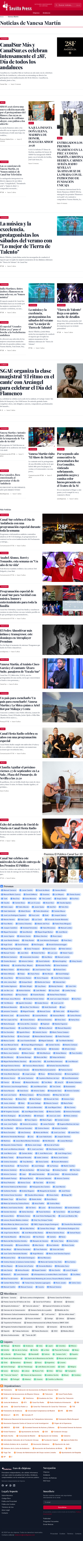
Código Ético (6, 1498)
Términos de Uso (8, 1507)
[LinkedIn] (14, 1485)
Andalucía (46, 13)
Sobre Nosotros (7, 1495)
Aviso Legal (6, 1510)
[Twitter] (6, 1485)
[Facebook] (3, 1485)
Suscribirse (62, 1507)
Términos (70, 1534)
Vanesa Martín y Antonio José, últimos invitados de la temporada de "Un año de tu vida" (12, 437)
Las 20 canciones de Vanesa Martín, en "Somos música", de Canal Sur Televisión (11, 170)
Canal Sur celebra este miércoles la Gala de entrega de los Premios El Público (20, 861)
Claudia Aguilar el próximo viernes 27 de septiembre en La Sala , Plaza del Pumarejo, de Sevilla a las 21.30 (19, 772)
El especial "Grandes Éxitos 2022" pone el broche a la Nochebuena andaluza (12, 331)
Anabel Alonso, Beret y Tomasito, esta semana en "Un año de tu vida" (19, 561)
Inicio (2, 17)
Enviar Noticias (48, 1524)
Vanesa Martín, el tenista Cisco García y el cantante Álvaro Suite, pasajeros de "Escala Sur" (20, 667)
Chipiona (36, 13)
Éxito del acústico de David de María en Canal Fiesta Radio (19, 826)
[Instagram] (10, 1485)
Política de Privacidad (9, 1501)
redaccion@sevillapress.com (25, 1535)
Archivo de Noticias (50, 1478)
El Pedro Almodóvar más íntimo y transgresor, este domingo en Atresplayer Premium (16, 635)
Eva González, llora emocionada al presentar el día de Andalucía (10, 479)
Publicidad (46, 1518)
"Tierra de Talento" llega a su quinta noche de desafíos (69, 313)
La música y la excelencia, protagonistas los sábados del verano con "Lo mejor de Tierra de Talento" (41, 318)
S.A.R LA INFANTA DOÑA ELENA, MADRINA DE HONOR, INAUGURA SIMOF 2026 (41, 136)
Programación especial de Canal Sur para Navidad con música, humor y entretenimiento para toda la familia (18, 598)
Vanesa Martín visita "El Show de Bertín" (41, 455)
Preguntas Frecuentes (51, 1521)
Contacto (5, 1513)
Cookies (62, 1534)
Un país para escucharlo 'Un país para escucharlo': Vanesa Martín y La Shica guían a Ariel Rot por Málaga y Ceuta (20, 703)
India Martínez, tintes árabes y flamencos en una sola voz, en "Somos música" (12, 293)
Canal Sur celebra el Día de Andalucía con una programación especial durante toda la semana (20, 524)
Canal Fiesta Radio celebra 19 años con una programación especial (19, 737)
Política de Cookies (8, 1504)
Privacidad (54, 1534)
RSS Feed (46, 1481)
